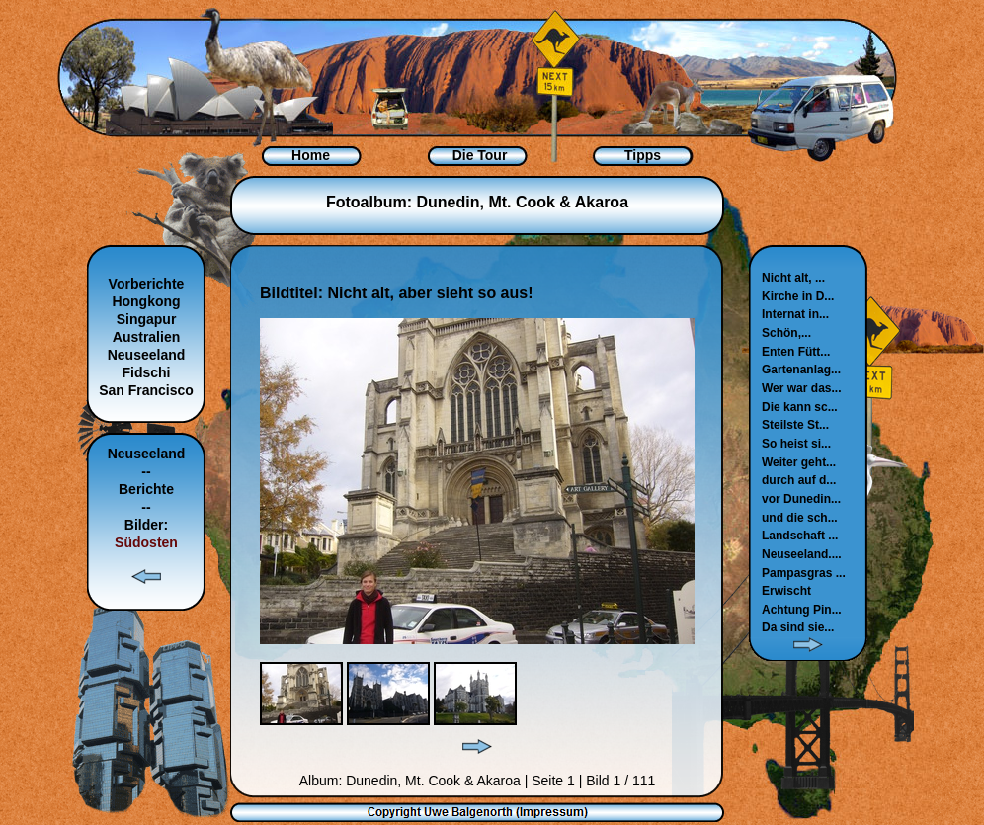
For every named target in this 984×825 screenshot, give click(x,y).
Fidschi (146, 372)
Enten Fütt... (796, 352)
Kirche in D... (798, 296)
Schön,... (786, 333)
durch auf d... (799, 480)
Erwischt (786, 591)
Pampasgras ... (804, 573)
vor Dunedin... (801, 499)
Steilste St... (795, 425)
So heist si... (796, 444)
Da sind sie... (798, 627)
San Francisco (146, 390)
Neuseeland (147, 355)
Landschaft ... (800, 535)
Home (310, 155)
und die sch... (800, 518)
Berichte (146, 489)
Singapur (147, 319)
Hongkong (146, 301)
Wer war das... (801, 388)
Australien (146, 337)
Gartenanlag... (801, 369)
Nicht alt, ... (793, 278)
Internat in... (795, 314)
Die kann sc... (800, 407)
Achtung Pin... (802, 610)
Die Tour (480, 155)
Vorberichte (147, 283)
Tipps (642, 155)
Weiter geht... (799, 462)
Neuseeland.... (802, 554)
